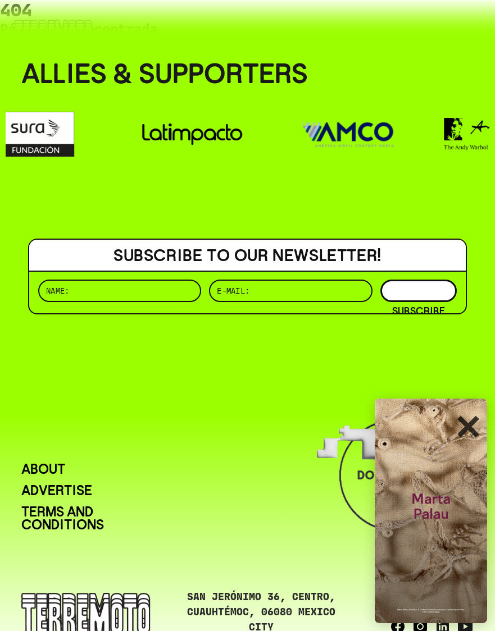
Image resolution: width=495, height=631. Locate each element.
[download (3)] (431, 511)
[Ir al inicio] (53, 31)
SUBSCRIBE (418, 291)
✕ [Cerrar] (467, 428)
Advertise (56, 490)
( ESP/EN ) (433, 25)
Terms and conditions (62, 518)
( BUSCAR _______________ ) (287, 25)
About (43, 469)
